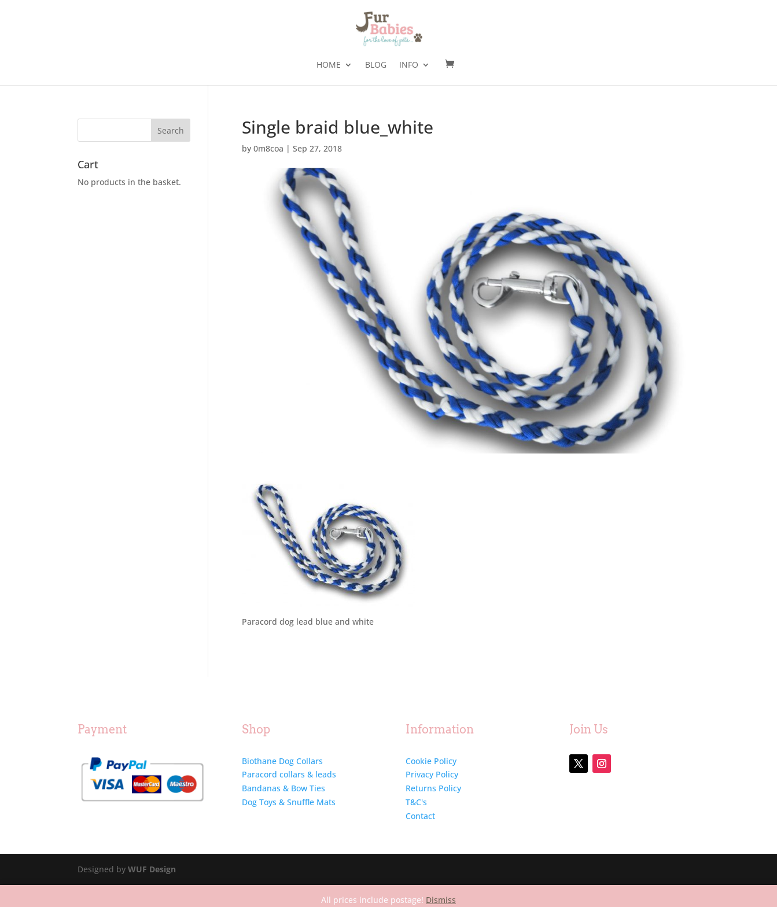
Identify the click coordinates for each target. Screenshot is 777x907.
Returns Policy (433, 788)
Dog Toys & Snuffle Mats (289, 802)
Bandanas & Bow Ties (283, 788)
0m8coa (268, 148)
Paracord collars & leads (289, 774)
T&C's (416, 802)
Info (408, 65)
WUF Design (152, 869)
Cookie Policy (431, 760)
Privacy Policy (432, 774)
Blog (375, 65)
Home (328, 65)
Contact (420, 815)
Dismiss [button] (441, 899)
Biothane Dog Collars (282, 760)
